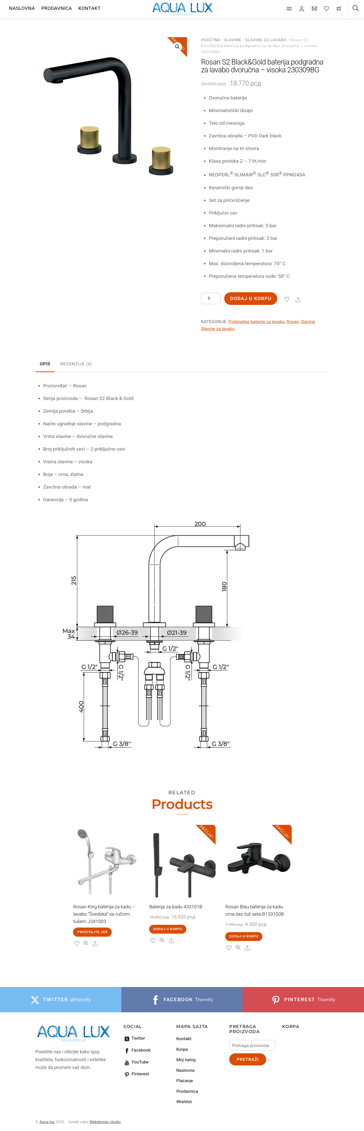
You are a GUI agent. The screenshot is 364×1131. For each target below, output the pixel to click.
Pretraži (248, 1059)
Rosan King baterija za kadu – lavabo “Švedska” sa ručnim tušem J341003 (104, 914)
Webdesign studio (105, 1122)
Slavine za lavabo (265, 40)
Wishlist (184, 1101)
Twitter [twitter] (134, 1038)
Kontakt (183, 1038)
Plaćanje (184, 1080)
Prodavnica (187, 1091)
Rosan (293, 321)
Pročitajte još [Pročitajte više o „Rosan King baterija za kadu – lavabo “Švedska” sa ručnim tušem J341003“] (92, 932)
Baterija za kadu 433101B (175, 907)
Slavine (232, 40)
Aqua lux (47, 1122)
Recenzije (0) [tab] (76, 363)
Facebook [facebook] (137, 1050)
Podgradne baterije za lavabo (257, 321)
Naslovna (185, 1070)
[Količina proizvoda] (210, 298)
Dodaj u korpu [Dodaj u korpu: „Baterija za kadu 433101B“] (168, 929)
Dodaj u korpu (250, 298)
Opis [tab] (45, 363)
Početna (210, 40)
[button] (177, 46)
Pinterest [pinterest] (136, 1073)
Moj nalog (185, 1059)
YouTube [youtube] (136, 1061)
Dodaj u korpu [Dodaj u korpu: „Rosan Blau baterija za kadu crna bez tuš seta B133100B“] (244, 936)
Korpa (182, 1049)
